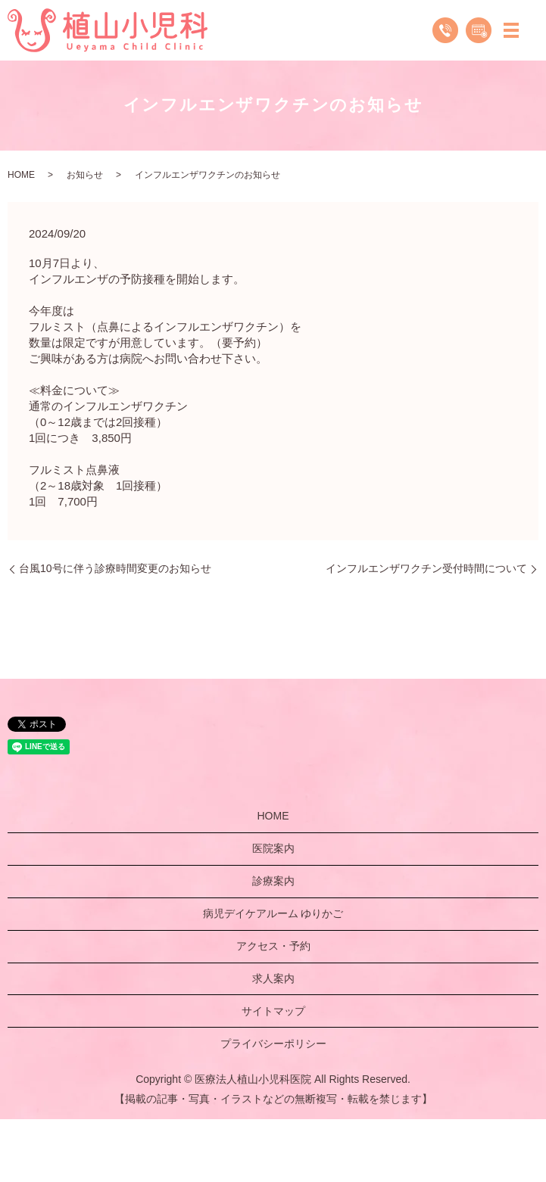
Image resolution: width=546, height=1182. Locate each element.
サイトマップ (273, 1011)
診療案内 (273, 881)
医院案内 (273, 848)
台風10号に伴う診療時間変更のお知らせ (115, 568)
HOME (21, 175)
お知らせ (85, 175)
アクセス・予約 (273, 946)
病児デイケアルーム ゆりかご (273, 913)
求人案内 (273, 978)
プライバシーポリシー (273, 1043)
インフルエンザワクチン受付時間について (426, 568)
